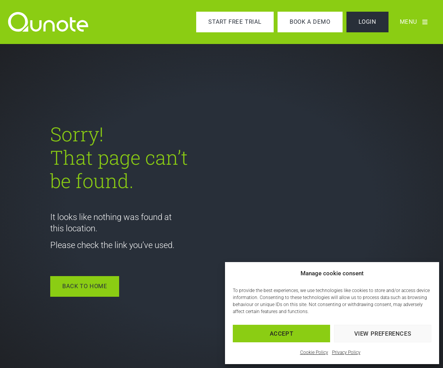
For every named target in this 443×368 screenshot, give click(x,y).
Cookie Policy (314, 352)
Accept (282, 333)
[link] (56, 22)
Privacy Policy (346, 352)
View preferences (382, 333)
